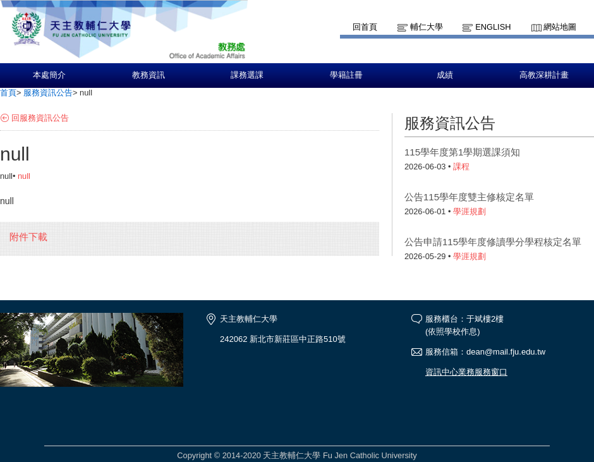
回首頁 (365, 27)
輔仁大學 (426, 27)
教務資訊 (148, 75)
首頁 (8, 92)
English (493, 27)
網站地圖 (559, 27)
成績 (445, 75)
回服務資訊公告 (40, 118)
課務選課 (247, 75)
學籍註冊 (346, 75)
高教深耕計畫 (544, 75)
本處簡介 (49, 75)
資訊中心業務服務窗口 (466, 372)
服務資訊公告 (48, 92)
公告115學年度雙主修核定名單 (469, 196)
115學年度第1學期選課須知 (462, 152)
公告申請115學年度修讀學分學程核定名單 (492, 241)
